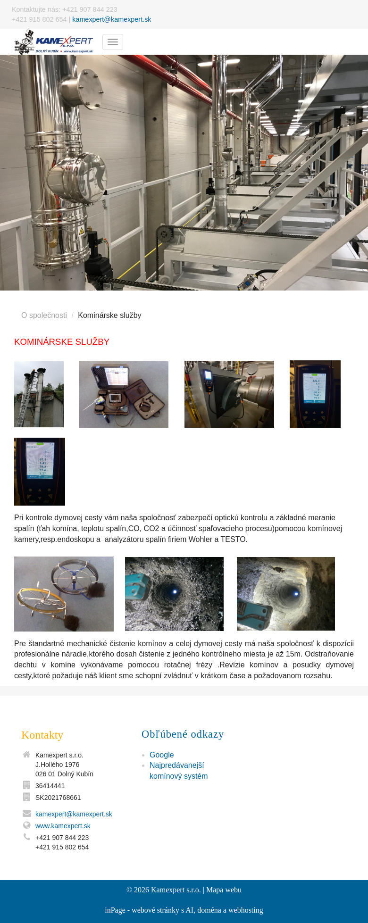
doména (209, 910)
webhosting (245, 910)
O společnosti (44, 315)
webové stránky (155, 910)
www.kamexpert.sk (63, 826)
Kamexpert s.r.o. (176, 890)
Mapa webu (224, 890)
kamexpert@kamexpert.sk (111, 19)
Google (162, 755)
